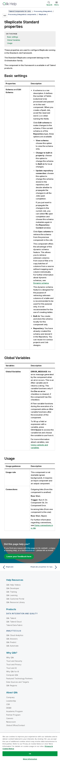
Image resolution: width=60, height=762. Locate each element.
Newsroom (11, 722)
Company (10, 697)
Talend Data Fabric (14, 625)
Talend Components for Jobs (20, 11)
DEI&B (8, 708)
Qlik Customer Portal (15, 599)
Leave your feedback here (19, 556)
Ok (30, 754)
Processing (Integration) (43, 11)
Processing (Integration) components (22, 14)
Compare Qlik (12, 675)
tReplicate (42, 14)
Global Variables (13, 40)
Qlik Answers (12, 639)
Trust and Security (14, 661)
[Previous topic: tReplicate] (15, 567)
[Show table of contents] (5, 11)
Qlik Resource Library (15, 602)
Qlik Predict (11, 642)
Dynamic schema (41, 283)
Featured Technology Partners (19, 678)
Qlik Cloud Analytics (14, 635)
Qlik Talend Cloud (13, 621)
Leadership (11, 701)
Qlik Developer (12, 588)
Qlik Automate (12, 646)
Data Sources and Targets (17, 682)
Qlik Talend (11, 618)
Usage (9, 43)
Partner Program (13, 715)
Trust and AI (11, 668)
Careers (9, 718)
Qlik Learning (11, 595)
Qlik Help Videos (13, 585)
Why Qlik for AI (12, 671)
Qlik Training (11, 592)
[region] (30, 747)
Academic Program (14, 711)
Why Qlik (10, 657)
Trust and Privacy (13, 664)
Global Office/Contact (15, 725)
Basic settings (12, 37)
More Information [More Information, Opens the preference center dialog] (30, 759)
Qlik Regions (11, 685)
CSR (8, 704)
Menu (56, 5)
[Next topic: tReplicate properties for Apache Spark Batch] (44, 567)
